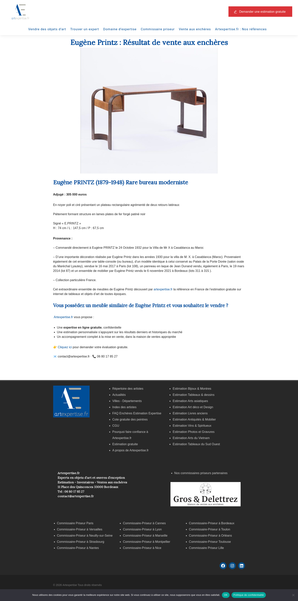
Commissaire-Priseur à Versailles (79, 529)
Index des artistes (124, 407)
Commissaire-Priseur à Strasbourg (81, 541)
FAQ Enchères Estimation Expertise (136, 413)
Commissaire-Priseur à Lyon (142, 529)
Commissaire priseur (158, 29)
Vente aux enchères (195, 29)
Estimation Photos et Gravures (193, 431)
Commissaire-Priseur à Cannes (145, 523)
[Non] (293, 595)
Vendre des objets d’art (47, 29)
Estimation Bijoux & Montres (192, 388)
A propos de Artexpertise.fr (130, 450)
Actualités (119, 394)
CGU (115, 425)
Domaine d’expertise (120, 29)
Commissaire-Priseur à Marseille (145, 535)
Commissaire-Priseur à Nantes (78, 548)
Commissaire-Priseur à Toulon (209, 529)
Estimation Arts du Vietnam (191, 438)
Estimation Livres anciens (190, 413)
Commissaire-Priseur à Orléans (210, 535)
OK (225, 594)
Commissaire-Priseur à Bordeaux (211, 523)
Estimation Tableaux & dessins (193, 394)
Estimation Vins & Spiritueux (192, 425)
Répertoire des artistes (127, 388)
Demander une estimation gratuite (262, 11)
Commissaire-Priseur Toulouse (210, 541)
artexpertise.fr (163, 289)
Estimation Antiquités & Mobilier (194, 419)
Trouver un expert (84, 29)
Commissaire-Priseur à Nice (142, 548)
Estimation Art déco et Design (193, 407)
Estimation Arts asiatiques (190, 401)
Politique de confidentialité (248, 594)
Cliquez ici (65, 347)
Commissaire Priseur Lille (206, 548)
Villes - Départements (127, 401)
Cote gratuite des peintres (130, 419)
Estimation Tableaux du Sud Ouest (196, 444)
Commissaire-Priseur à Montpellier (146, 541)
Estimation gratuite (125, 444)
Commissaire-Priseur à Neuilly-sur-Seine (85, 535)
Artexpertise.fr (63, 317)
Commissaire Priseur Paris (75, 523)
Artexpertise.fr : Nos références (241, 29)
